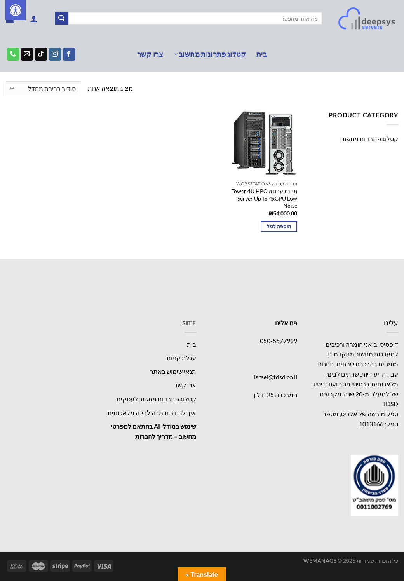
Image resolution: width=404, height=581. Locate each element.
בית (261, 54)
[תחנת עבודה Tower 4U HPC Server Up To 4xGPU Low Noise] (263, 143)
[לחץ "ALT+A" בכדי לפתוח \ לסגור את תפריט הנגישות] (15, 10)
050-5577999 (278, 340)
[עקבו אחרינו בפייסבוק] (69, 54)
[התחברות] (34, 18)
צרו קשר (150, 54)
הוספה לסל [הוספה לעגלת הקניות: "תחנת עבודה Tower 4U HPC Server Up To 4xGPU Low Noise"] (279, 226)
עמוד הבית (382, 88)
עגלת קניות (181, 357)
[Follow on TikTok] (41, 54)
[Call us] (13, 54)
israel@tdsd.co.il (275, 376)
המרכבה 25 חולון (275, 394)
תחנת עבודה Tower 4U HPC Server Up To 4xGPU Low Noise (264, 198)
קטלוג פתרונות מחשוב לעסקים (156, 399)
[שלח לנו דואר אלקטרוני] (27, 54)
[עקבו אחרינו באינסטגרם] (55, 54)
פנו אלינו (286, 322)
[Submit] (61, 18)
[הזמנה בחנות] (43, 88)
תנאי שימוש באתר (173, 371)
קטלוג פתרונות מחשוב (210, 54)
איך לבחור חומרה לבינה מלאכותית (152, 412)
